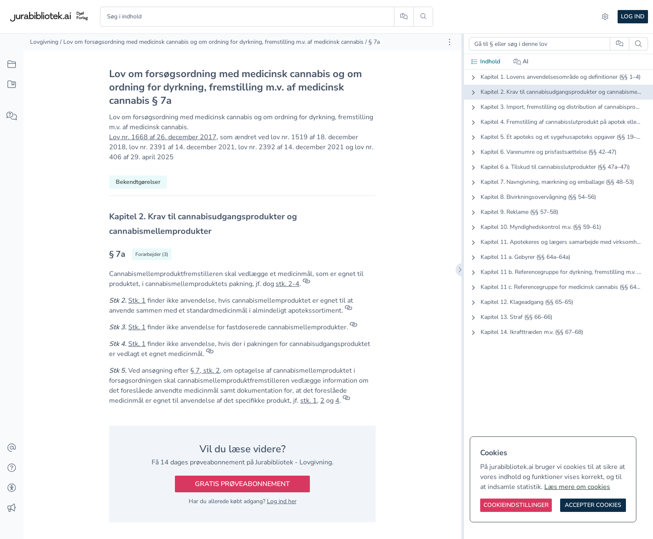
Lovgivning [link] (44, 42)
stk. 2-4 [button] (287, 283)
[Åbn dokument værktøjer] (449, 42)
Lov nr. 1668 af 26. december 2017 (163, 137)
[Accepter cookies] (593, 505)
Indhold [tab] (485, 61)
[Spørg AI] (404, 16)
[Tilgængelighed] (11, 488)
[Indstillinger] (605, 16)
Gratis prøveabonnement (242, 484)
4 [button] (337, 400)
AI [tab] (521, 61)
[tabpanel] (558, 211)
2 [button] (322, 400)
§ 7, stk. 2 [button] (205, 370)
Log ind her (282, 501)
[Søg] (423, 16)
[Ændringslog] (11, 508)
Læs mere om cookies (577, 486)
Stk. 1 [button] (137, 300)
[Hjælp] (11, 468)
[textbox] (242, 223)
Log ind (633, 16)
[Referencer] (306, 284)
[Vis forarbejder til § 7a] (152, 254)
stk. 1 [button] (308, 400)
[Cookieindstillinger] (516, 505)
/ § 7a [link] (372, 42)
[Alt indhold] (11, 64)
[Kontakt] (11, 448)
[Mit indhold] (11, 84)
